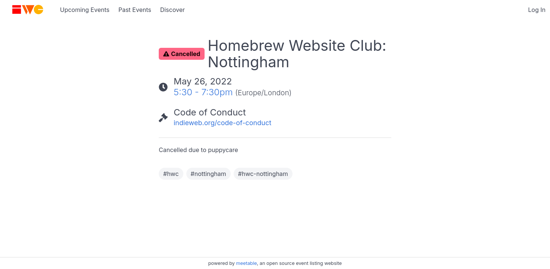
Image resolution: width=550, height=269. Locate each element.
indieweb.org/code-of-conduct (222, 123)
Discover (172, 9)
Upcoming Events (85, 9)
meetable (246, 263)
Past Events (134, 9)
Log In (537, 9)
